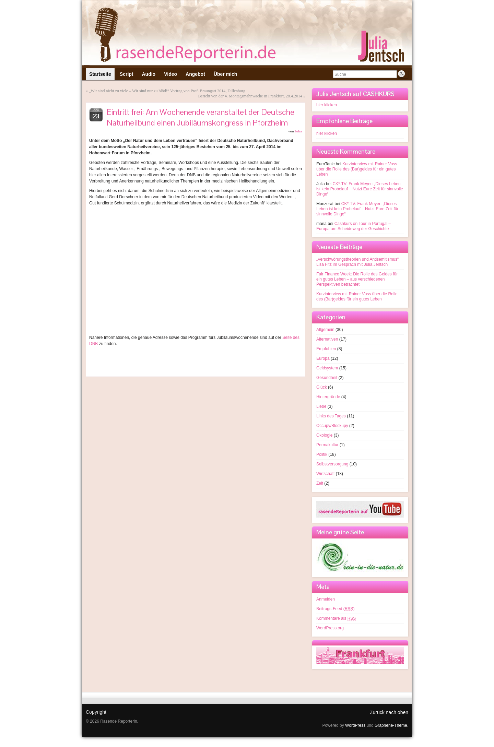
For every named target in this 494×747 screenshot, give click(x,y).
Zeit (319, 483)
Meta (323, 587)
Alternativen (327, 339)
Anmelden (325, 599)
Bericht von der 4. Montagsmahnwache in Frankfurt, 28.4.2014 (250, 96)
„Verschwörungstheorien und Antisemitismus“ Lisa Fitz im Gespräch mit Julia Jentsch (357, 262)
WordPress (355, 725)
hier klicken (326, 105)
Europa (323, 358)
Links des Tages (331, 416)
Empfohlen (326, 348)
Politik (321, 454)
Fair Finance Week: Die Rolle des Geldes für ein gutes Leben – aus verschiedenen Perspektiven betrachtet (357, 279)
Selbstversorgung (332, 464)
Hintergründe (328, 396)
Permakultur (327, 444)
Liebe (321, 406)
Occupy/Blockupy (332, 425)
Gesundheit (326, 377)
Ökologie (324, 435)
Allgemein (325, 329)
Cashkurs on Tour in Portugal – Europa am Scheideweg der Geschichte (353, 226)
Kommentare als (336, 618)
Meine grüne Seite (340, 532)
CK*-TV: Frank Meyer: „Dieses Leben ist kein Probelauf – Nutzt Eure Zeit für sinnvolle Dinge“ (359, 189)
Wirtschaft (325, 473)
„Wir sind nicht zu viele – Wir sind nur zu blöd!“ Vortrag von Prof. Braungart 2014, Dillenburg (167, 90)
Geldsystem (327, 368)
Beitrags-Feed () (335, 608)
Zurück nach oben (389, 712)
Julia (298, 131)
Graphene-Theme (391, 725)
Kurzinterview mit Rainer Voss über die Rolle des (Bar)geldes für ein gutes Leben (356, 169)
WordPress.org (330, 628)
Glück (321, 387)
